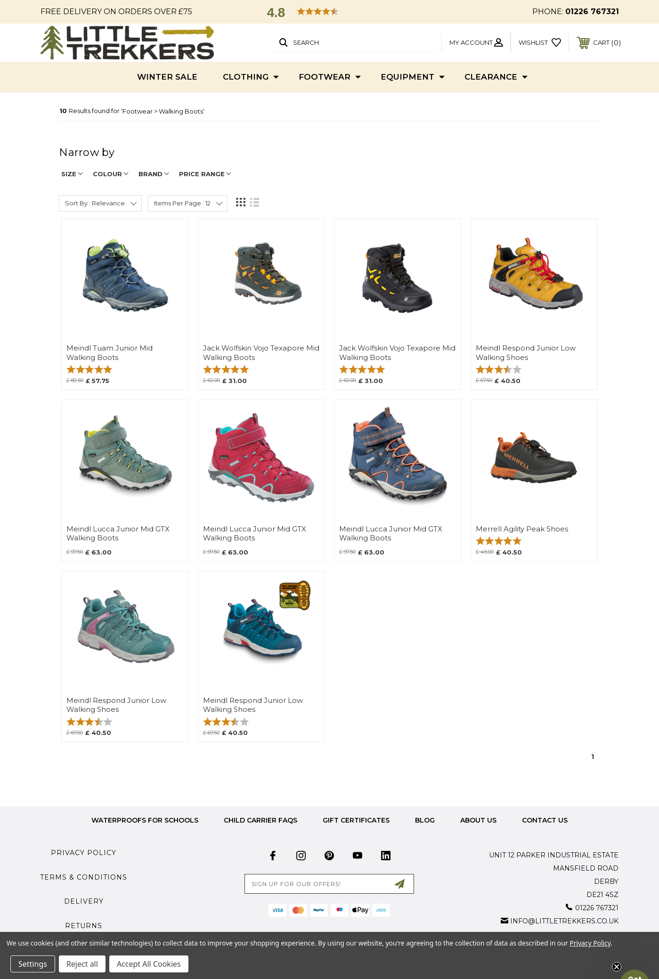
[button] (329, 12)
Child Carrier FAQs (260, 820)
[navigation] (329, 157)
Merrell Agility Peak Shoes (522, 529)
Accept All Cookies (149, 964)
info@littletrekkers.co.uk (564, 921)
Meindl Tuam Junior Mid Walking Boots (109, 352)
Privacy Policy (83, 852)
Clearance (496, 77)
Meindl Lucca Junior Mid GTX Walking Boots (118, 533)
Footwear (330, 77)
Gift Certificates (356, 820)
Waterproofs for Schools (144, 820)
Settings (32, 964)
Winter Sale (167, 77)
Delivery (84, 901)
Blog (425, 820)
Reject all (82, 964)
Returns (83, 926)
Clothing (251, 77)
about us (478, 820)
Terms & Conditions (83, 877)
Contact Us (545, 820)
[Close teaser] (616, 966)
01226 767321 (592, 11)
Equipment (413, 77)
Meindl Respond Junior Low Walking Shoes (526, 352)
